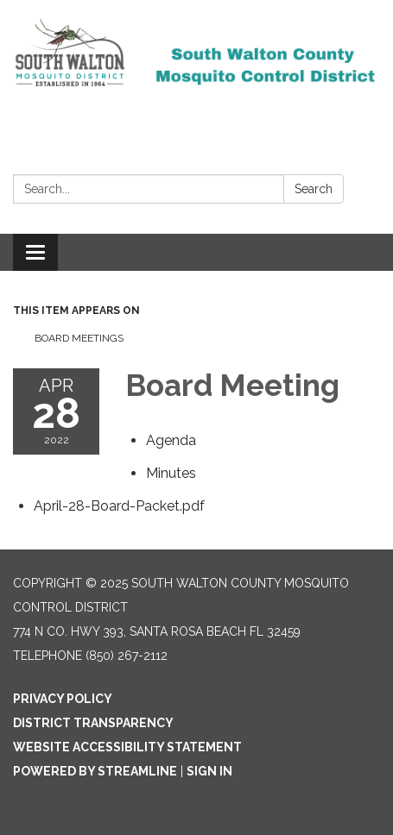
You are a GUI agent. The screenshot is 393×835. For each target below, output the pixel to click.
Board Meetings (79, 338)
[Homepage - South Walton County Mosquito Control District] (196, 65)
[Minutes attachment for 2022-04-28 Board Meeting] (171, 473)
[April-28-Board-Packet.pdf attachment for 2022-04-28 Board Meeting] (119, 506)
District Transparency (93, 723)
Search (314, 189)
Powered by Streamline (95, 771)
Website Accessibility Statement (127, 747)
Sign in (209, 771)
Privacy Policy (62, 699)
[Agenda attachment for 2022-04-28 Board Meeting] (171, 440)
